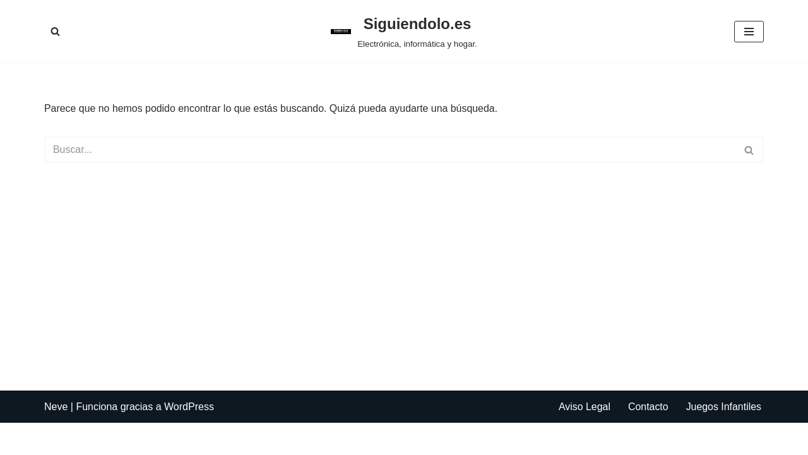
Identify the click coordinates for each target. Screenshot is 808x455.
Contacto (647, 439)
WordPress (189, 439)
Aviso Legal (583, 439)
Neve (56, 439)
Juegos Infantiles (723, 439)
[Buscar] (55, 31)
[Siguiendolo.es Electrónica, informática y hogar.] (404, 31)
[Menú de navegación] (749, 31)
